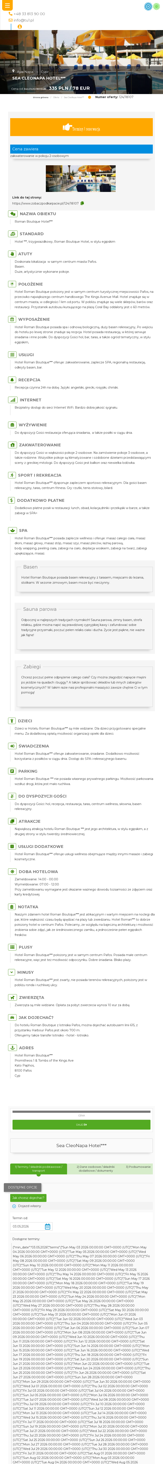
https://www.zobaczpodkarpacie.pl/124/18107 (45, 203)
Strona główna (40, 97)
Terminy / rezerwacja (81, 127)
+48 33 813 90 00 (29, 14)
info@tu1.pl (24, 20)
